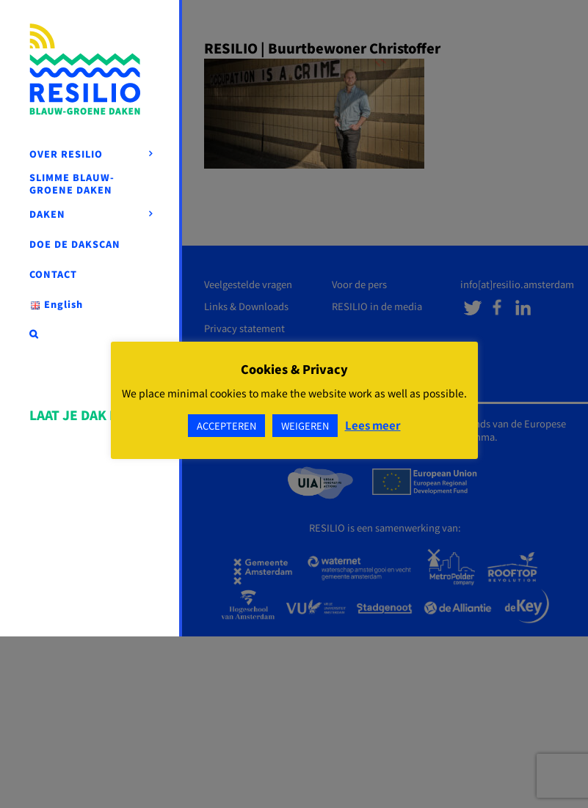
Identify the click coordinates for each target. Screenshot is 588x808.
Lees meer (373, 425)
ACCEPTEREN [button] (226, 426)
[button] (91, 334)
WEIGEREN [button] (305, 426)
